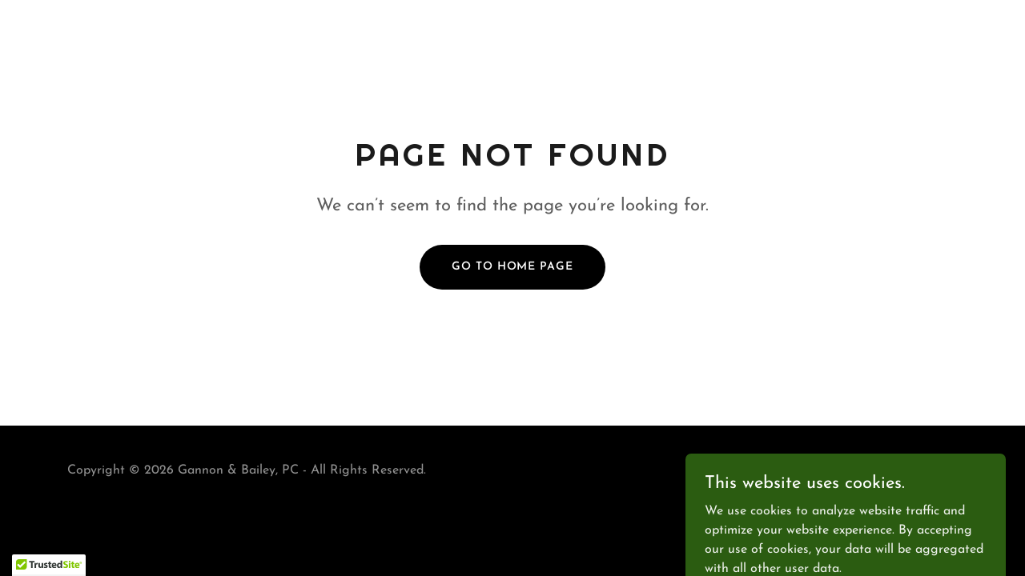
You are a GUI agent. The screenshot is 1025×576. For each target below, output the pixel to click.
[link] (905, 480)
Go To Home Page (512, 267)
